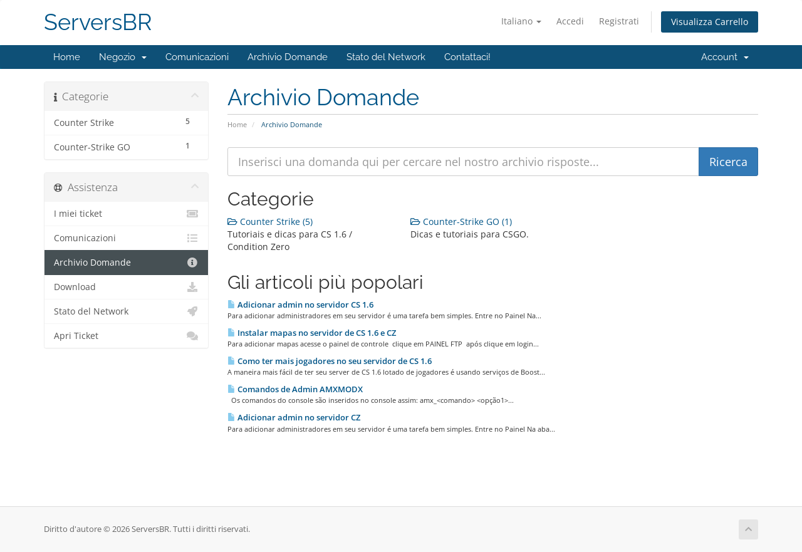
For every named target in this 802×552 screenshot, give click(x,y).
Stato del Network (385, 57)
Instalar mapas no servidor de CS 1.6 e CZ (311, 332)
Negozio (123, 57)
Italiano (521, 21)
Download (126, 286)
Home (66, 57)
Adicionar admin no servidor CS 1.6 (300, 304)
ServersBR (98, 22)
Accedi (570, 21)
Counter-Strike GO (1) (461, 221)
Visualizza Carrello (709, 22)
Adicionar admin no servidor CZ (293, 417)
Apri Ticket (126, 335)
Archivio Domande (287, 57)
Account (725, 57)
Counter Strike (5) (270, 221)
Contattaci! (467, 57)
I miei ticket (126, 213)
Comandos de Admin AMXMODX (295, 389)
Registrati (619, 21)
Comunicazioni (197, 57)
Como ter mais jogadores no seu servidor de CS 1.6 (329, 361)
